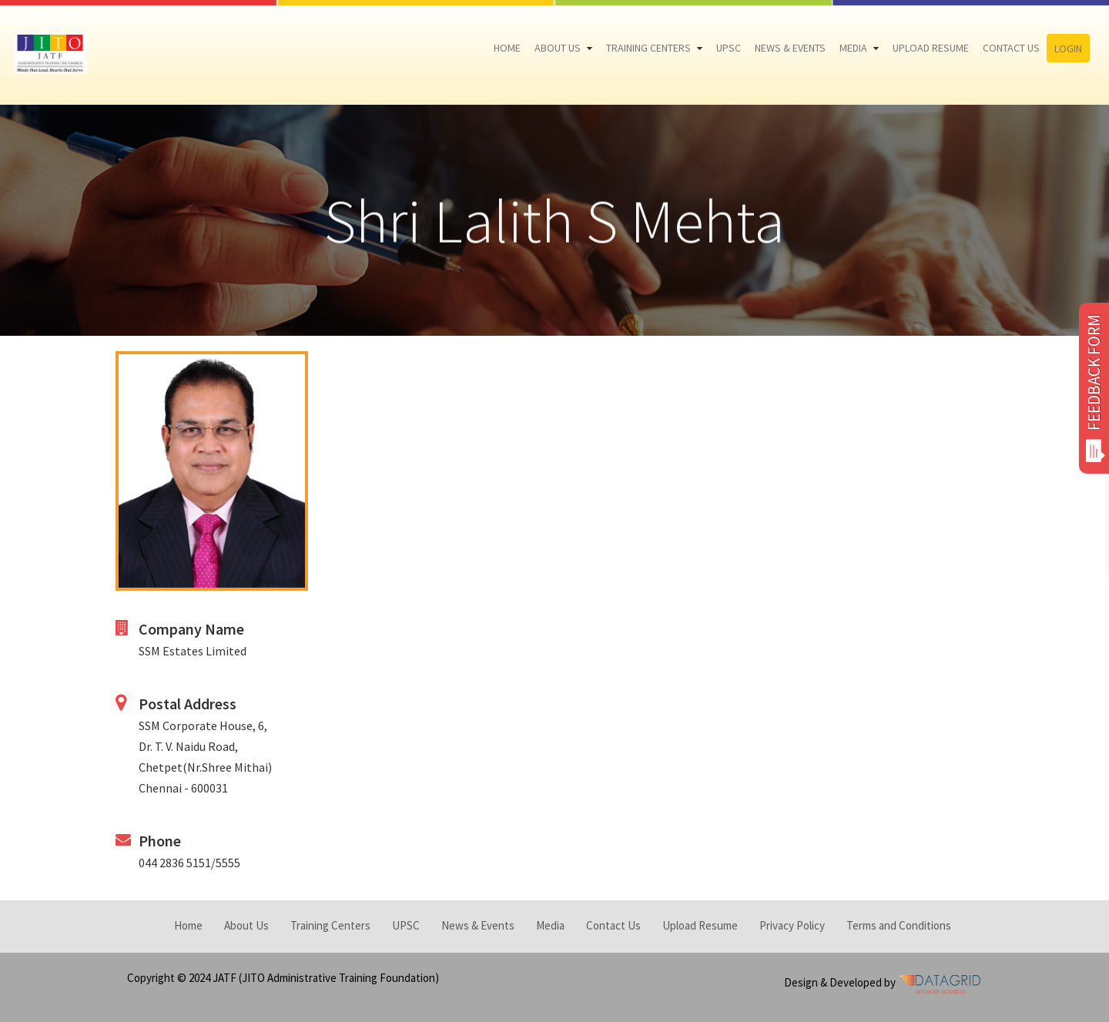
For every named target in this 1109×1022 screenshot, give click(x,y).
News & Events (790, 48)
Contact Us (1011, 48)
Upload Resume (931, 48)
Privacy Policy (792, 925)
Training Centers (648, 48)
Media (853, 48)
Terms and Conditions (898, 925)
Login (1068, 48)
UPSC (728, 48)
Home (507, 48)
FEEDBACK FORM (1094, 388)
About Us (557, 48)
